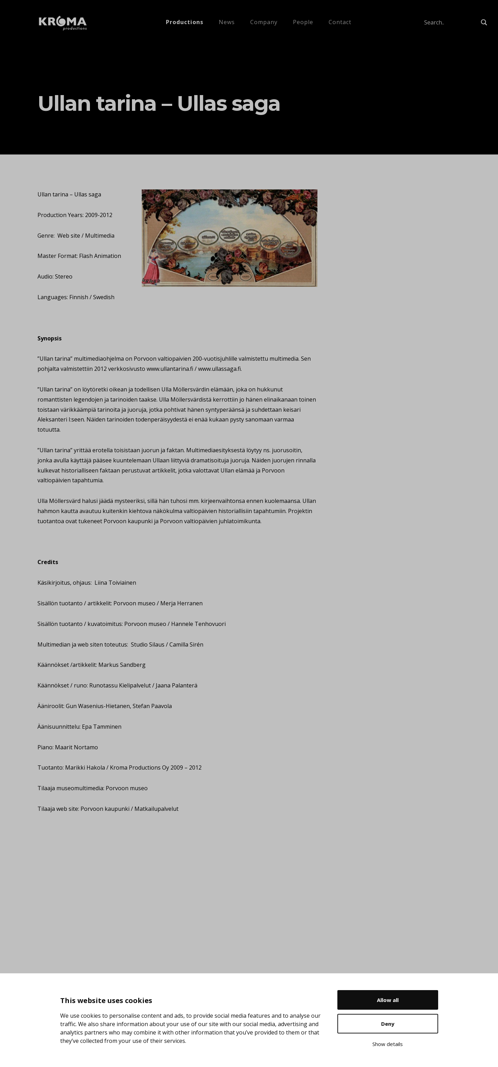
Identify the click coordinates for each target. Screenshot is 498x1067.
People (303, 22)
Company (264, 22)
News (227, 22)
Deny (387, 1023)
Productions (184, 22)
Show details (387, 1043)
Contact (340, 22)
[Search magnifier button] (484, 22)
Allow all (388, 999)
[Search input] (450, 22)
